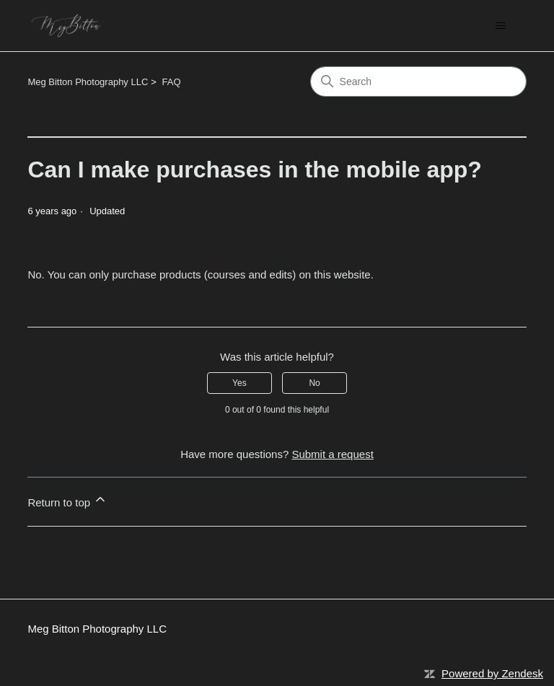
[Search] (418, 81)
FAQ (171, 81)
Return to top (67, 500)
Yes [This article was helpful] (239, 383)
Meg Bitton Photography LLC (87, 81)
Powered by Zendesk (492, 673)
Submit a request (332, 454)
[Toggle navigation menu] (501, 26)
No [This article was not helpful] (314, 383)
